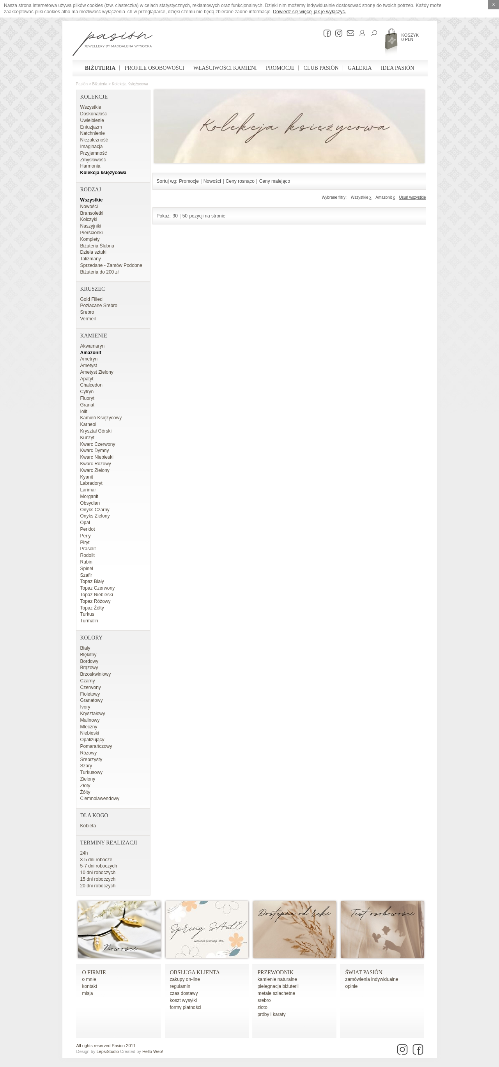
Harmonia (90, 166)
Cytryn (87, 391)
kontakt (89, 986)
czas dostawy (184, 993)
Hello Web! (152, 1051)
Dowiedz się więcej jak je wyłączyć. (309, 11)
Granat (87, 405)
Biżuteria (100, 68)
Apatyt (87, 379)
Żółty (85, 792)
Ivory (85, 707)
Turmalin (89, 621)
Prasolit (88, 548)
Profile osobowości (154, 68)
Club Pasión (321, 68)
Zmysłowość (93, 160)
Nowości (89, 206)
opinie (351, 986)
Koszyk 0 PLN (410, 37)
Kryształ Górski (96, 431)
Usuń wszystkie (412, 197)
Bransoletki (91, 213)
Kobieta (88, 826)
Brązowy (89, 667)
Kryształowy (92, 713)
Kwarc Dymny (94, 450)
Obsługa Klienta (195, 972)
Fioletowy (90, 694)
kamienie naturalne (277, 979)
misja (87, 993)
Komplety (90, 239)
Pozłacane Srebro (98, 305)
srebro (264, 1000)
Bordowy (89, 661)
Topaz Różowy (95, 601)
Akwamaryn (92, 346)
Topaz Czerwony (97, 588)
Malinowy (90, 720)
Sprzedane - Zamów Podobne (111, 265)
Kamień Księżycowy (101, 417)
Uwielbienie (92, 120)
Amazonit (90, 352)
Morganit (89, 496)
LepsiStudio (107, 1051)
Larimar (88, 490)
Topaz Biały (92, 581)
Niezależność (94, 140)
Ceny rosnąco (240, 181)
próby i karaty (272, 1014)
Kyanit (86, 477)
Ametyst (88, 365)
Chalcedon (91, 385)
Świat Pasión (363, 972)
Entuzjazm (91, 127)
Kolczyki (88, 219)
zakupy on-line (185, 979)
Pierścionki (91, 232)
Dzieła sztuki (93, 252)
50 (185, 216)
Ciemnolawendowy (100, 798)
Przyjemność (93, 153)
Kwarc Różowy (95, 463)
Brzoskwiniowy (95, 674)
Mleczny (88, 727)
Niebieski (89, 733)
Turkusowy (91, 772)
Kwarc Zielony (95, 470)
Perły (85, 536)
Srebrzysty (91, 759)
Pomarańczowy (96, 746)
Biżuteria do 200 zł (99, 272)
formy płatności (186, 1007)
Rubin (86, 562)
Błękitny (88, 654)
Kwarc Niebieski (96, 457)
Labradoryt (91, 483)
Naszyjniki (90, 226)
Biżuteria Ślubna (97, 246)
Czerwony (90, 687)
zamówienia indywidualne (371, 979)
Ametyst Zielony (96, 372)
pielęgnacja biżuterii (278, 986)
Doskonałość (93, 114)
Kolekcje (94, 97)
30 (175, 216)
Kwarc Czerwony (97, 444)
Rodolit (87, 555)
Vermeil (88, 319)
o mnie (89, 979)
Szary (86, 765)
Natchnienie (92, 133)
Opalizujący (92, 739)
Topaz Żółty (92, 608)
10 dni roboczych (98, 872)
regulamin (180, 986)
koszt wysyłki (183, 1000)
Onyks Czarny (95, 509)
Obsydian (90, 503)
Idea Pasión (397, 68)
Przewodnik (276, 972)
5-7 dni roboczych (98, 866)
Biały (85, 648)
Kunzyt (87, 437)
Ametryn (89, 359)
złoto (262, 1007)
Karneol (88, 424)
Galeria (360, 68)
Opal (85, 522)
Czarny (87, 681)
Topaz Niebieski (96, 594)
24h (84, 853)
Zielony (88, 779)
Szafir (86, 575)
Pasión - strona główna (112, 45)
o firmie (94, 972)
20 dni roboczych (98, 886)
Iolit (84, 411)
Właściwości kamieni (225, 68)
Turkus (87, 614)
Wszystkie (90, 107)
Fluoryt (87, 398)
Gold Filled (91, 299)
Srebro (87, 312)
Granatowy (91, 700)
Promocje (280, 68)
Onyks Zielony (95, 516)
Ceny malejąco (274, 181)
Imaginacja (91, 146)
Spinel (86, 568)
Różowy (88, 753)
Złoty (85, 785)
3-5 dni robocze (96, 859)
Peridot (87, 529)
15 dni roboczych (98, 879)
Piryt (85, 542)
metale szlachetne (277, 993)
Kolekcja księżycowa (130, 84)
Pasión (82, 84)
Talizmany (90, 258)
